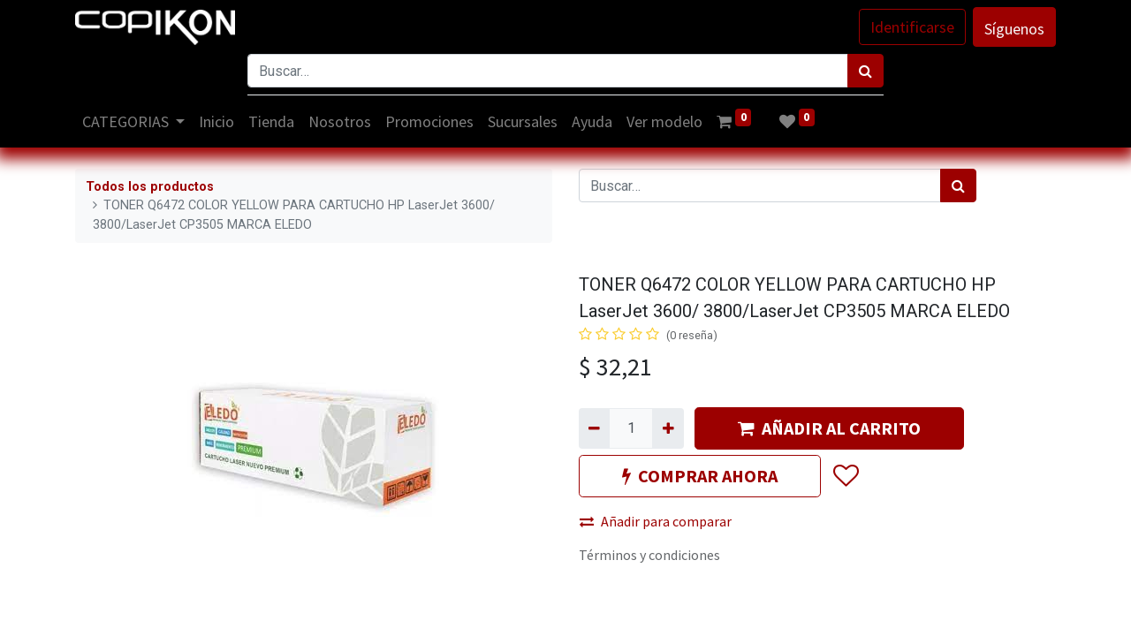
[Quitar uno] (594, 428)
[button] (845, 476)
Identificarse (912, 27)
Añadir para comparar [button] (656, 521)
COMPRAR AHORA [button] (700, 476)
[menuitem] (217, 121)
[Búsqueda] (865, 70)
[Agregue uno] (667, 428)
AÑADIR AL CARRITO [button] (829, 428)
